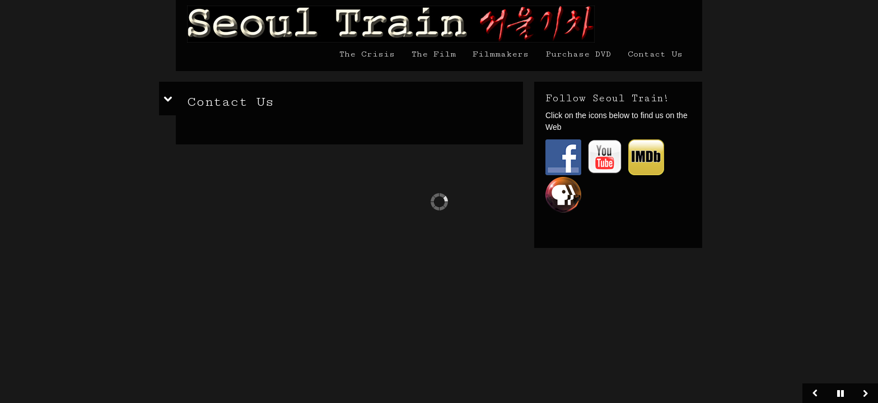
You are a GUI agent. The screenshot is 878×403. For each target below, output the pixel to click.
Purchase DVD (578, 54)
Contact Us (655, 54)
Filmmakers (501, 54)
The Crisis (367, 54)
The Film (434, 54)
